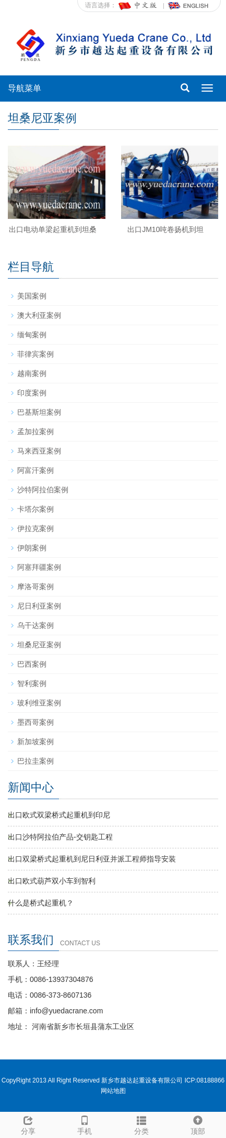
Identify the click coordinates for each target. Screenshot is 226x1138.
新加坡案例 (35, 741)
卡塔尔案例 (35, 509)
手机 (84, 1123)
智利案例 (31, 683)
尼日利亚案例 (39, 606)
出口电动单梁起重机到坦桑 (53, 229)
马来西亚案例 (39, 451)
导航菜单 (24, 88)
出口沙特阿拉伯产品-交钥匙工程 (60, 837)
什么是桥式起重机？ (41, 903)
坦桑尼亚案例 (39, 644)
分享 (28, 1123)
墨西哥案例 (35, 722)
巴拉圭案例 (35, 761)
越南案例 (31, 373)
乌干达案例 (35, 625)
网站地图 (113, 1091)
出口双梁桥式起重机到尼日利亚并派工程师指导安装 (92, 859)
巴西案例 (31, 664)
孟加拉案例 (35, 431)
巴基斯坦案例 (39, 412)
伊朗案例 (31, 548)
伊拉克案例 (35, 528)
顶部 (198, 1123)
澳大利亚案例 (39, 315)
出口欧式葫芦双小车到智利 (52, 881)
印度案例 (31, 393)
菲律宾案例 (35, 354)
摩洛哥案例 (35, 586)
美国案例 (31, 296)
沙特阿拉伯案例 (42, 489)
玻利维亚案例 (39, 703)
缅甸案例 (31, 334)
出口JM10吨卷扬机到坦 (165, 229)
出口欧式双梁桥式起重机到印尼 (59, 815)
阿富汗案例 (35, 470)
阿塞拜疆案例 (39, 567)
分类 (141, 1123)
